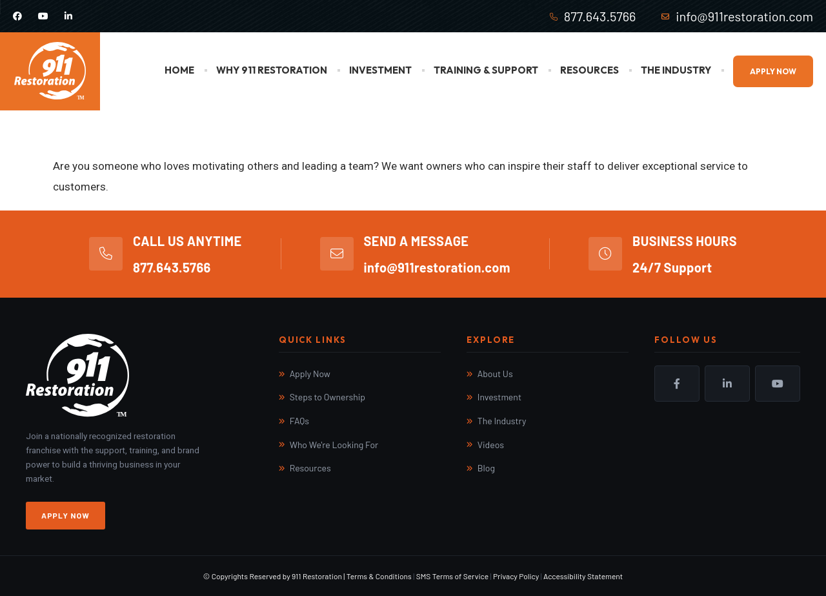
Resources (589, 70)
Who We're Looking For (334, 444)
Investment (380, 70)
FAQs (299, 420)
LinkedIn (727, 383)
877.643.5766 (600, 16)
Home (179, 70)
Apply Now (773, 71)
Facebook (677, 383)
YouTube (777, 383)
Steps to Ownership (327, 396)
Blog (486, 467)
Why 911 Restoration (271, 70)
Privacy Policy (516, 576)
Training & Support (486, 70)
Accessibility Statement (583, 576)
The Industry (676, 70)
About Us (495, 373)
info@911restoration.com (744, 16)
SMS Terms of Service (452, 576)
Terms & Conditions (379, 576)
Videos (491, 444)
